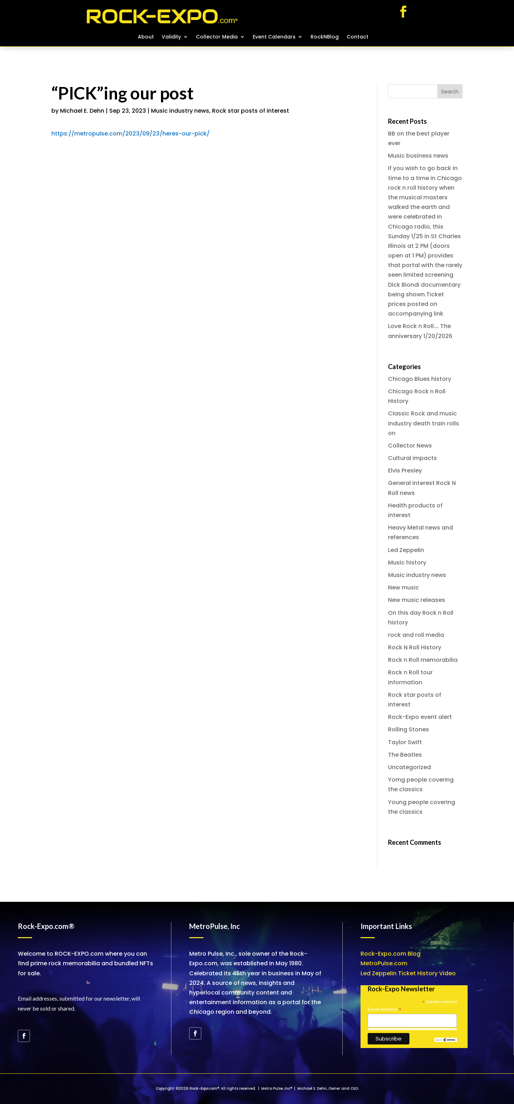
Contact (357, 37)
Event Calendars (274, 37)
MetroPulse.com (384, 963)
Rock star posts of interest (250, 111)
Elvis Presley (405, 470)
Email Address (384, 1009)
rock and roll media (416, 635)
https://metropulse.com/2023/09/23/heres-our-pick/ (130, 133)
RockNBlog (325, 37)
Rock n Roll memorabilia (423, 660)
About (146, 37)
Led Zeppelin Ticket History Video (408, 973)
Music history (407, 562)
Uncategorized (409, 767)
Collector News (410, 445)
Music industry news (180, 111)
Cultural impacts (412, 458)
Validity (171, 37)
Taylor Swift (405, 742)
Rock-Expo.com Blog (390, 954)
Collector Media (217, 37)
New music (403, 587)
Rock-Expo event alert (420, 717)
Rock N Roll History (414, 647)
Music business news (418, 156)
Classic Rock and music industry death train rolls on (423, 423)
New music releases (416, 600)
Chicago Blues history (419, 379)
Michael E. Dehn (82, 111)
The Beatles (405, 755)
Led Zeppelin (406, 550)
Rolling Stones (408, 729)
